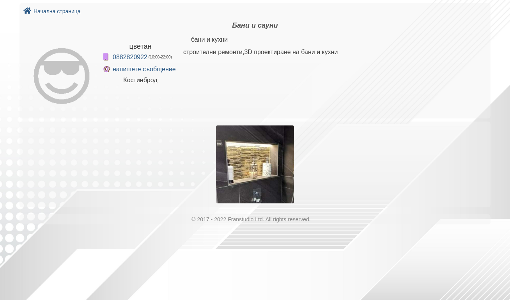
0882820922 (130, 57)
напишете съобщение (144, 69)
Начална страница (52, 11)
